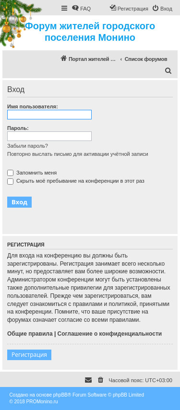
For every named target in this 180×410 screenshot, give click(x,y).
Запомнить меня (32, 173)
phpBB (60, 395)
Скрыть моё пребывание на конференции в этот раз (75, 181)
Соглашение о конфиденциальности (110, 333)
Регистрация (29, 355)
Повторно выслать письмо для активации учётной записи (77, 154)
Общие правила (30, 333)
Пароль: (18, 128)
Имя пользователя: (32, 106)
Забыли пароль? (27, 146)
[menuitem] (81, 8)
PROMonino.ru (42, 401)
